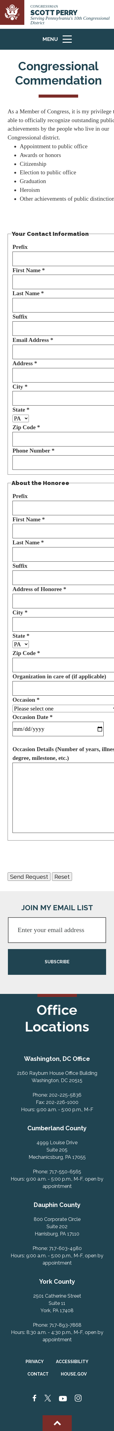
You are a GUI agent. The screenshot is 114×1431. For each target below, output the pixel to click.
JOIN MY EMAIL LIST (57, 907)
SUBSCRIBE (57, 961)
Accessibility (72, 1361)
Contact (38, 1374)
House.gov (74, 1374)
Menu (59, 41)
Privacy (35, 1361)
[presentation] (54, 856)
